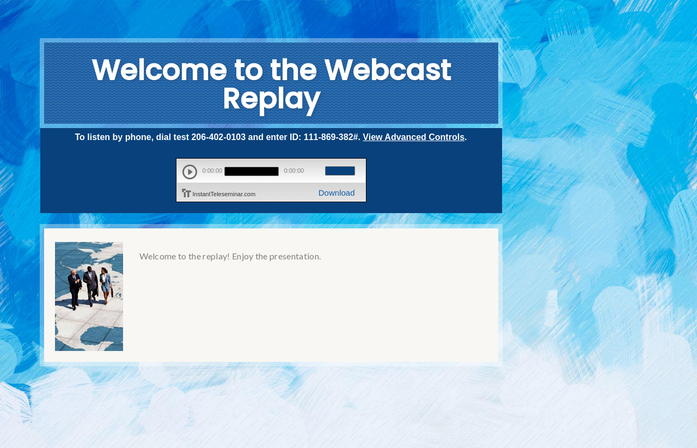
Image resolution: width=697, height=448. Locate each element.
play (189, 172)
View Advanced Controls (413, 137)
